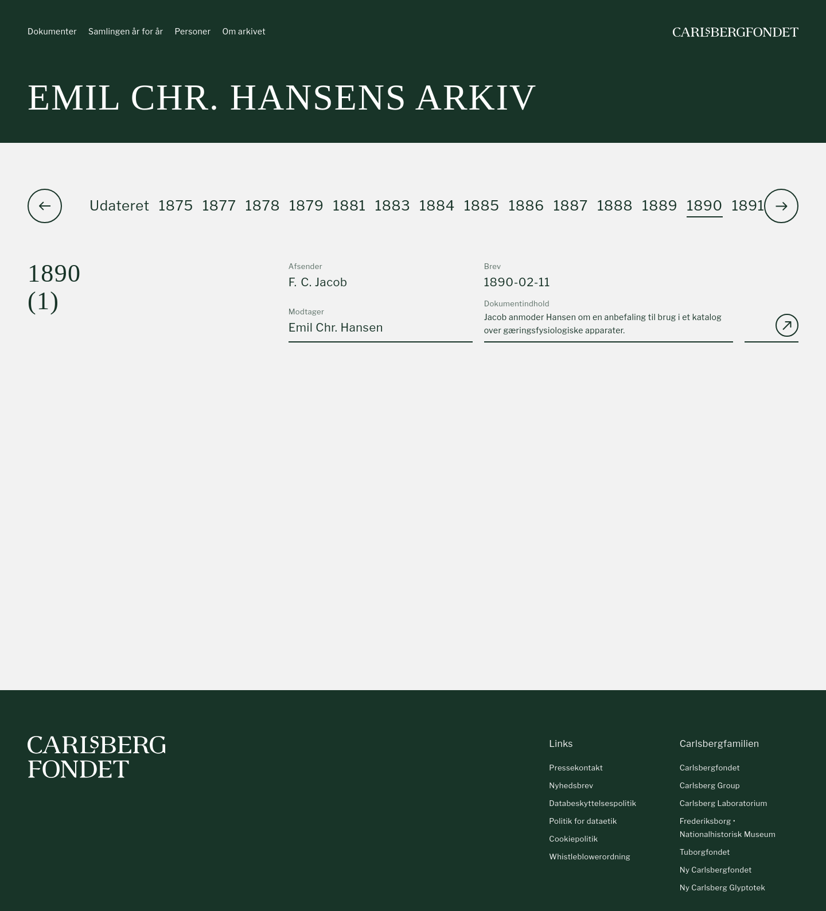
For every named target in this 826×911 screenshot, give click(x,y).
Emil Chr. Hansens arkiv (282, 97)
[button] (781, 206)
